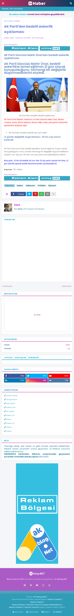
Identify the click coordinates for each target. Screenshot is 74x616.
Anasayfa (17, 612)
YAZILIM (37, 348)
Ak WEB (37, 315)
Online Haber (11, 395)
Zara (17, 204)
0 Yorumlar (39, 38)
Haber (17, 21)
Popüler (8, 357)
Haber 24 (9, 415)
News (37, 599)
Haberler (30, 185)
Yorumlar (33, 357)
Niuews (15, 599)
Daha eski (66, 286)
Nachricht (23, 599)
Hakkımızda (32, 612)
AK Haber (9, 411)
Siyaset (52, 185)
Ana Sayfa (8, 21)
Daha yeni (7, 286)
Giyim (33, 602)
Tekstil (29, 604)
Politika (42, 185)
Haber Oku (10, 407)
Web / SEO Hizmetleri (12, 8)
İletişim (46, 612)
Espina (44, 599)
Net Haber (9, 403)
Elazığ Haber (10, 399)
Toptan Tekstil (31, 607)
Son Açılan (20, 357)
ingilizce (28, 592)
